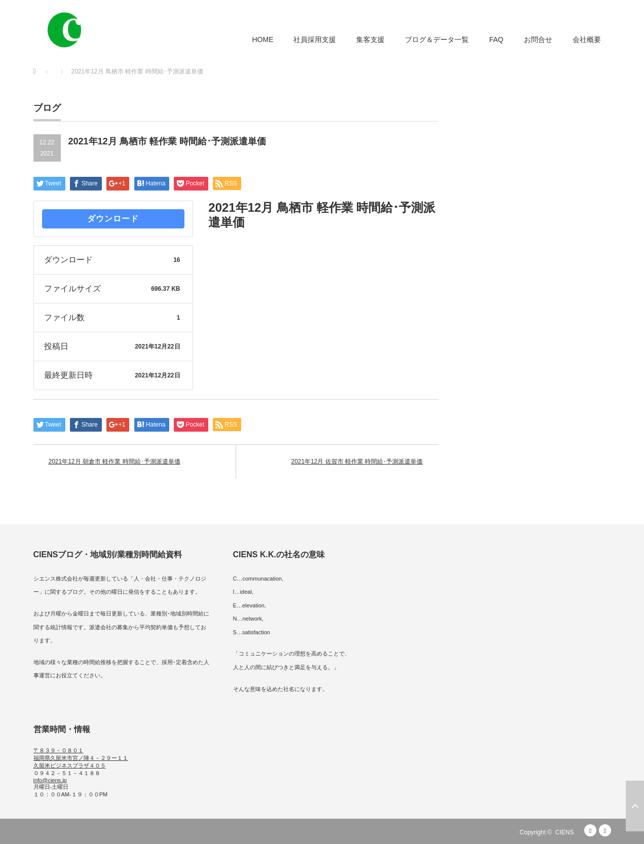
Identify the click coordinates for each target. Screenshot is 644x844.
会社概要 (587, 39)
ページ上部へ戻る (635, 806)
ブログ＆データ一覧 (437, 39)
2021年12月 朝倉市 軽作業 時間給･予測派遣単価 (114, 461)
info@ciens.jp (50, 780)
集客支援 (370, 39)
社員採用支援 (314, 39)
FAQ (496, 39)
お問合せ (538, 39)
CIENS (564, 832)
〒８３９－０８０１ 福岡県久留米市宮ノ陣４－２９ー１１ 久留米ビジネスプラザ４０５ (80, 758)
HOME (262, 39)
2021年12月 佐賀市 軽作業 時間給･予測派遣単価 (357, 461)
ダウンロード (113, 218)
